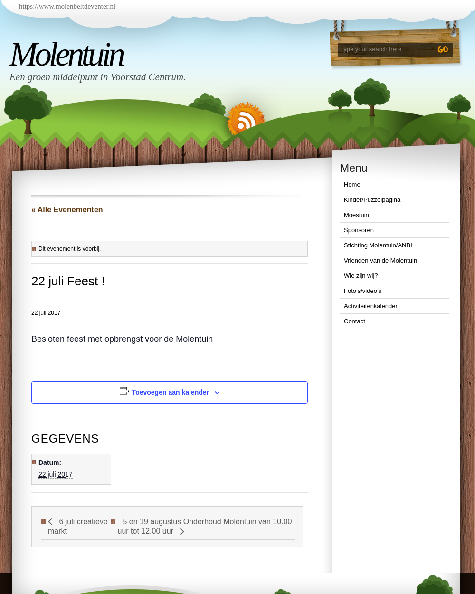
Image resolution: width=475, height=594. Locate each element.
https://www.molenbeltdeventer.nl (67, 6)
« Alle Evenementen (67, 210)
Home (352, 184)
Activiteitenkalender (371, 306)
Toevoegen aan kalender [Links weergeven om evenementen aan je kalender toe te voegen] (170, 392)
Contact (354, 321)
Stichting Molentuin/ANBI (378, 245)
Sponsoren (359, 230)
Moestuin (356, 214)
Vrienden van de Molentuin (380, 260)
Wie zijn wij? (361, 275)
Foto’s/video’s (362, 290)
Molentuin (66, 54)
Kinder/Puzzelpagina (372, 199)
